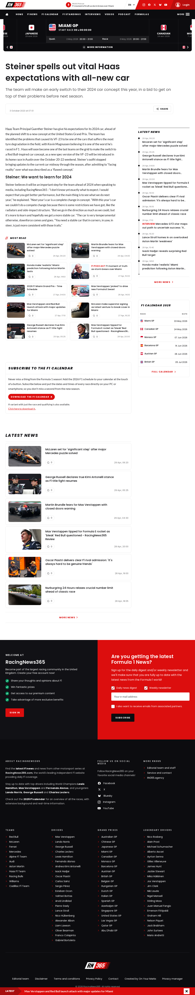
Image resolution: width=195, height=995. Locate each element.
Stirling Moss (154, 901)
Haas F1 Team (17, 871)
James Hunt (154, 866)
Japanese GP (109, 846)
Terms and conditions (67, 978)
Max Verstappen (29, 788)
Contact (113, 978)
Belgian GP (107, 881)
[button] (31, 31)
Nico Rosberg (155, 836)
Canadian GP (109, 856)
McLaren (14, 841)
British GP (106, 876)
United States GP (111, 915)
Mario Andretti (155, 935)
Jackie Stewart (156, 871)
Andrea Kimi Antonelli (67, 866)
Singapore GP (109, 910)
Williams (14, 881)
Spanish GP (108, 901)
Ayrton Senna (155, 856)
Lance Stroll (62, 910)
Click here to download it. (21, 408)
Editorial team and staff (161, 768)
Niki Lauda (153, 891)
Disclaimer (41, 978)
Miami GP (106, 851)
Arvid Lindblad (63, 901)
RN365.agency (155, 777)
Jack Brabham (155, 925)
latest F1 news (25, 768)
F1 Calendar (50, 14)
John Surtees (155, 930)
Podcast (124, 14)
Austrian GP (108, 871)
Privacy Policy (94, 978)
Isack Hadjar (62, 871)
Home (19, 14)
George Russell (33, 792)
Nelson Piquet (155, 920)
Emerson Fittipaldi (157, 910)
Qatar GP (106, 925)
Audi (11, 861)
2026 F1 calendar (34, 799)
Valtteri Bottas (63, 896)
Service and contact (159, 772)
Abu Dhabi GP (109, 930)
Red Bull (13, 836)
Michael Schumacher (160, 846)
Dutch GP (107, 891)
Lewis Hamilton (64, 856)
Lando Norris (13, 792)
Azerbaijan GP (109, 906)
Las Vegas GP (109, 920)
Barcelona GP (109, 866)
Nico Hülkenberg (64, 915)
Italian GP (106, 896)
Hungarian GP (109, 886)
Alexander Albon (64, 920)
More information (97, 47)
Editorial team (20, 978)
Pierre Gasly (62, 906)
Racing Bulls (16, 876)
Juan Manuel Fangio (159, 906)
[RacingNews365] (97, 966)
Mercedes (15, 851)
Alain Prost (153, 841)
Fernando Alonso (57, 788)
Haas (8, 129)
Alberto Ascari (155, 851)
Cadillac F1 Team (19, 886)
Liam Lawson (62, 925)
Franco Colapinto (65, 935)
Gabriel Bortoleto (65, 940)
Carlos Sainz (62, 881)
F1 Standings (71, 14)
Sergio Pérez (62, 886)
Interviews (93, 14)
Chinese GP (108, 841)
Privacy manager (172, 978)
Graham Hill (154, 915)
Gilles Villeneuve (156, 861)
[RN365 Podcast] (90, 5)
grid (86, 149)
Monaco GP (108, 861)
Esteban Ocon (63, 891)
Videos (109, 14)
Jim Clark (152, 886)
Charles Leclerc (59, 792)
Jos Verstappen (156, 881)
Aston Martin (16, 866)
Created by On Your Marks (140, 978)
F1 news (32, 14)
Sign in (15, 712)
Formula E (142, 14)
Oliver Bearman (64, 930)
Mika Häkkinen (155, 876)
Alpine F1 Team (18, 856)
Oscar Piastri (62, 876)
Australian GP (109, 836)
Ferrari (13, 846)
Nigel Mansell (154, 896)
